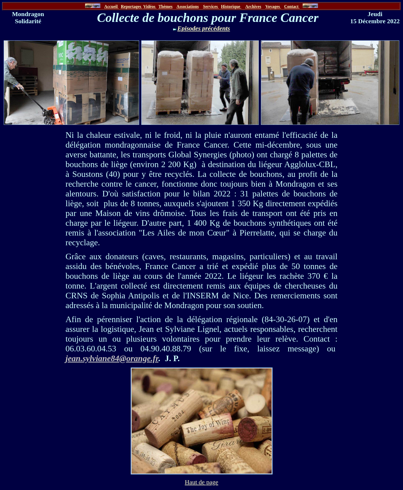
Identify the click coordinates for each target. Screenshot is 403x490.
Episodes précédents (203, 28)
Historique (231, 6)
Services (211, 6)
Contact (291, 6)
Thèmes (165, 6)
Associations (187, 6)
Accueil (111, 6)
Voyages (273, 6)
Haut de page (201, 482)
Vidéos (150, 6)
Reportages (131, 6)
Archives (253, 6)
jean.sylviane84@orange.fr (111, 358)
